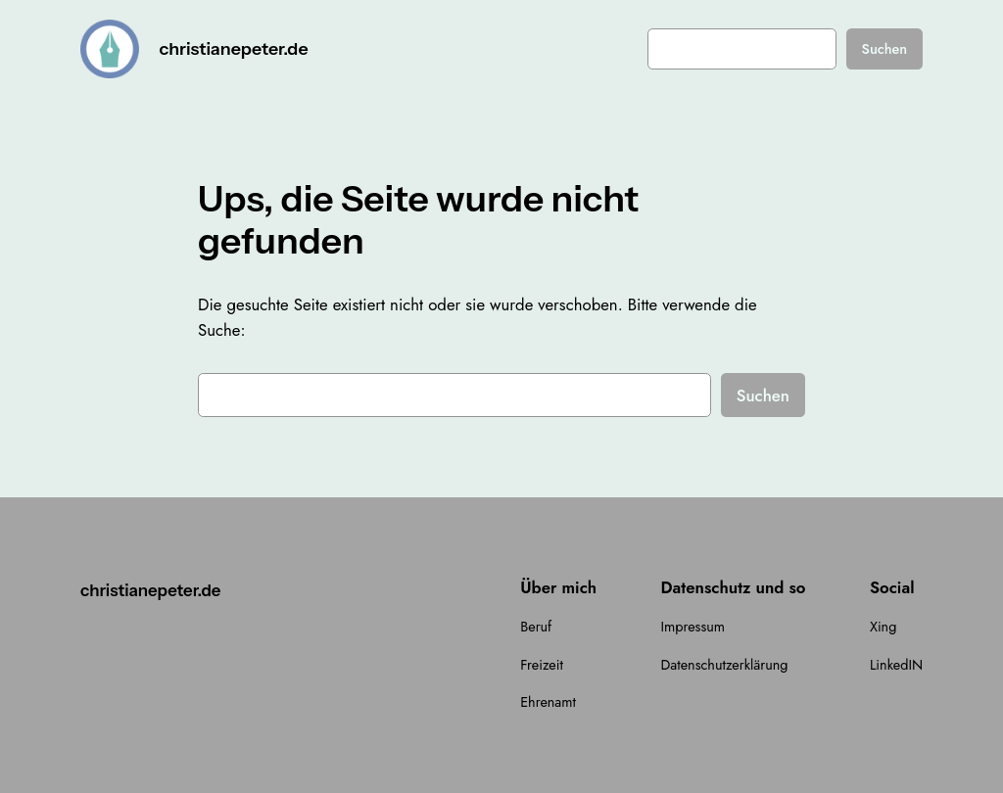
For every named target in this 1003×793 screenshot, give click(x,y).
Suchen (885, 49)
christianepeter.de (233, 48)
